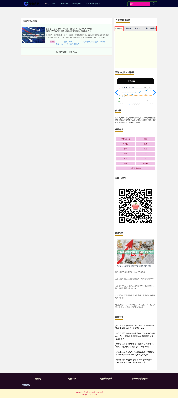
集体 (125, 154)
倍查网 (54, 4)
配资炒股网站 (77, 4)
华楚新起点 (125, 139)
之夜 (145, 144)
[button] (116, 92)
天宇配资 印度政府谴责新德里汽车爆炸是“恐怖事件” (134, 279)
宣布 (145, 149)
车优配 (125, 144)
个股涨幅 (119, 29)
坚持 (125, 163)
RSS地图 (92, 392)
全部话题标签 (135, 168)
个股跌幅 (127, 28)
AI (145, 158)
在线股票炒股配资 (93, 4)
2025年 (145, 163)
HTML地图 (99, 392)
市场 (125, 149)
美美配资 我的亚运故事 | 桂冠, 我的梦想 (130, 272)
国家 (145, 139)
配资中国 (64, 4)
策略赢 (52, 42)
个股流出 (145, 28)
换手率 (153, 28)
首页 (47, 4)
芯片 (125, 158)
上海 (145, 154)
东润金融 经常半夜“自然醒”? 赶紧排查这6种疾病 (134, 266)
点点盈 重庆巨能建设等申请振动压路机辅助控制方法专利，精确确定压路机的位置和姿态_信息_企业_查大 (135, 336)
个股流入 (136, 28)
